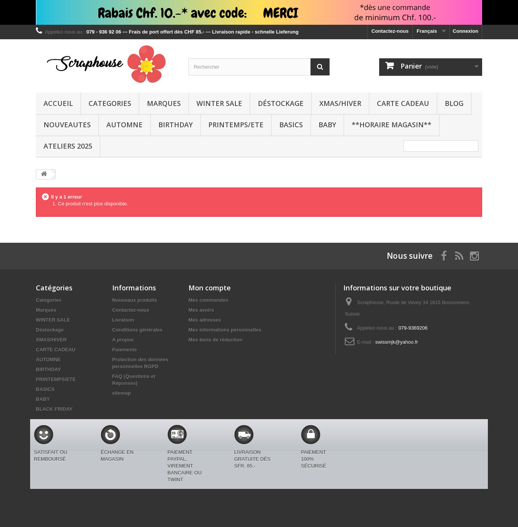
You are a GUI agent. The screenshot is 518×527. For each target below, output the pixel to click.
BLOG (454, 103)
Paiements (124, 349)
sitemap (121, 393)
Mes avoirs (201, 310)
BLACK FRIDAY (54, 409)
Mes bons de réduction (215, 340)
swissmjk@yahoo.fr (396, 342)
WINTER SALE (219, 103)
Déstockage (281, 103)
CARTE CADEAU (403, 103)
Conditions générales (137, 330)
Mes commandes (208, 300)
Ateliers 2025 (67, 146)
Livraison (123, 320)
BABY (327, 124)
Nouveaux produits (134, 300)
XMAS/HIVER (340, 103)
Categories (109, 103)
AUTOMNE (124, 124)
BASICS (291, 124)
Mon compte (209, 287)
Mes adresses (204, 320)
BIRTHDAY (175, 124)
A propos (123, 340)
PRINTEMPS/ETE (236, 124)
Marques (164, 103)
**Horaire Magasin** (391, 124)
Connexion (465, 31)
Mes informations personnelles (224, 330)
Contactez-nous (390, 31)
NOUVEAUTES (67, 124)
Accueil (58, 103)
